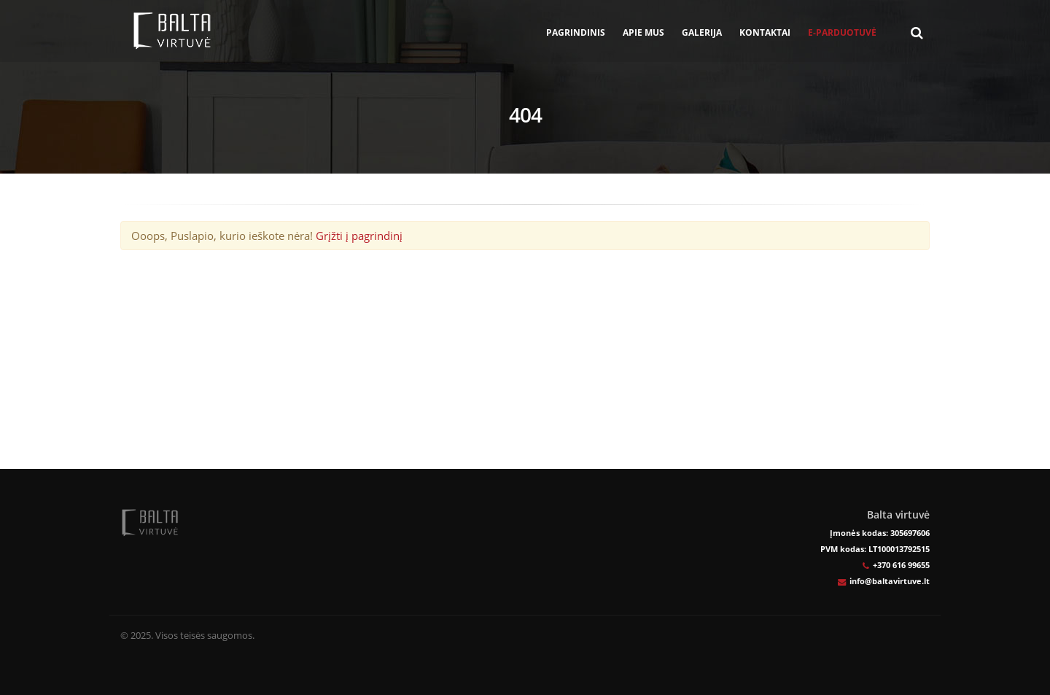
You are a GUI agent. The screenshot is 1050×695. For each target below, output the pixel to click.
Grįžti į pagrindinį (359, 235)
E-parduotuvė (842, 32)
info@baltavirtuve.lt (889, 580)
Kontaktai (764, 32)
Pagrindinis (575, 32)
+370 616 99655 (901, 564)
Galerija (702, 32)
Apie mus (643, 32)
